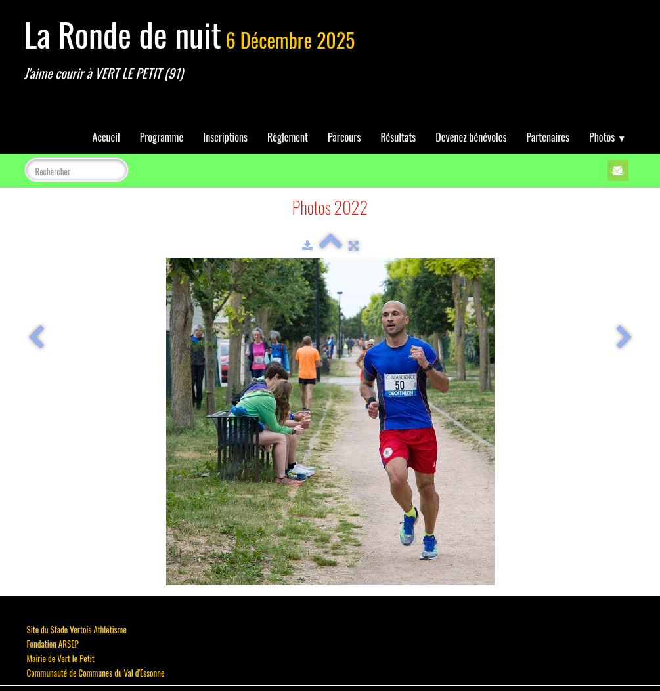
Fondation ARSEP (53, 643)
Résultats (398, 137)
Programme (162, 137)
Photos (607, 137)
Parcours (344, 137)
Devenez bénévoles (470, 137)
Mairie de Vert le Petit (61, 658)
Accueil (106, 137)
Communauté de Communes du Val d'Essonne (96, 672)
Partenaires (547, 137)
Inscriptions (225, 137)
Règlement (287, 137)
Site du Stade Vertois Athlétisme (77, 629)
